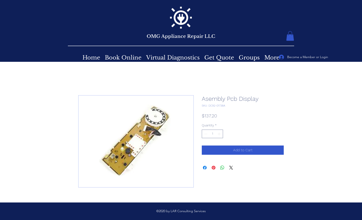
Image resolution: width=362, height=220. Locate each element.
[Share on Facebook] (205, 167)
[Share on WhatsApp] (222, 167)
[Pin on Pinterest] (213, 167)
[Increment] (219, 134)
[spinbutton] (212, 134)
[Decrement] (205, 134)
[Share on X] (231, 167)
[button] (290, 36)
